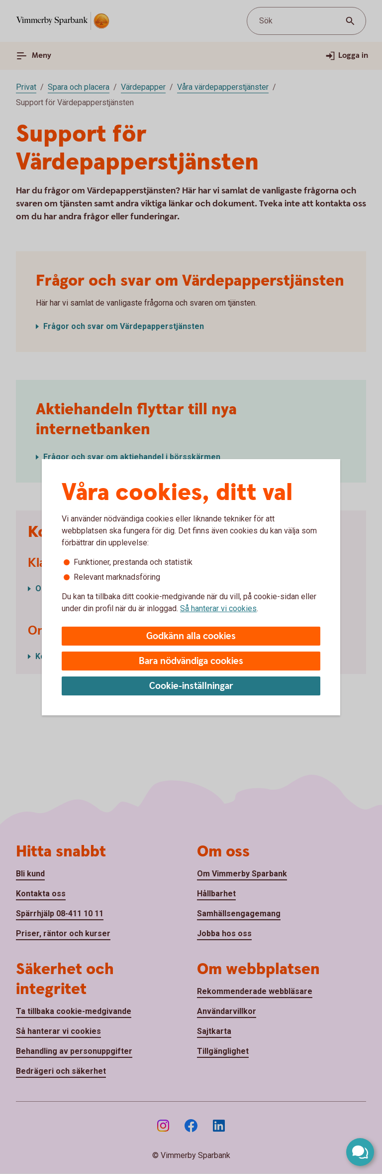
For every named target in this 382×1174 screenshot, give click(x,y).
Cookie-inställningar (191, 686)
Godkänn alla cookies (191, 636)
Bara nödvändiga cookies (191, 661)
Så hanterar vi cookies (218, 608)
